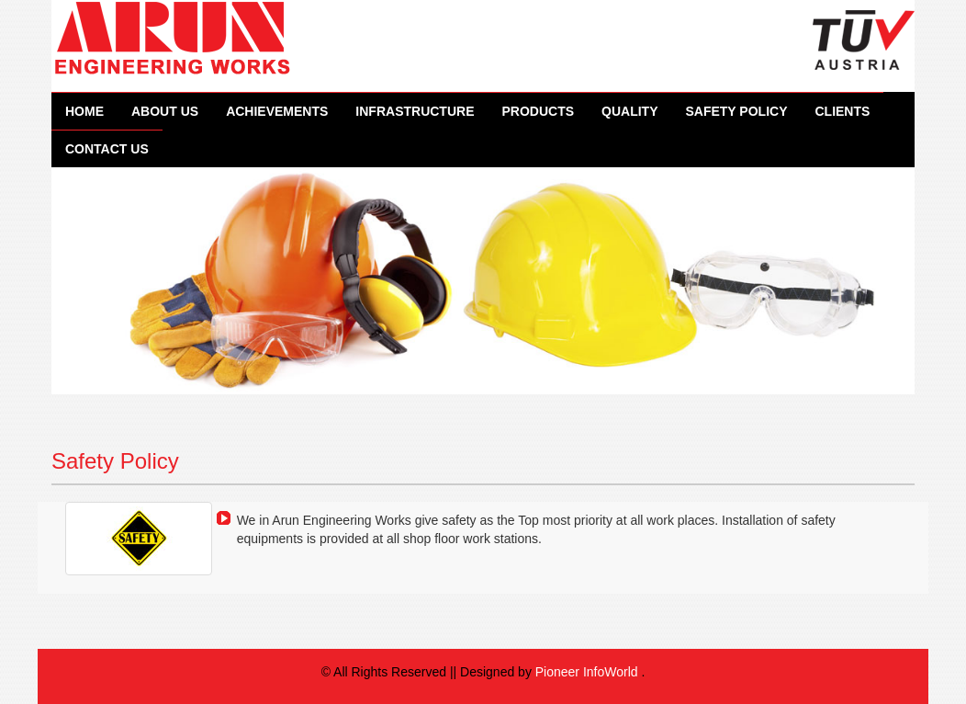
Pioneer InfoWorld (586, 671)
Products (537, 111)
